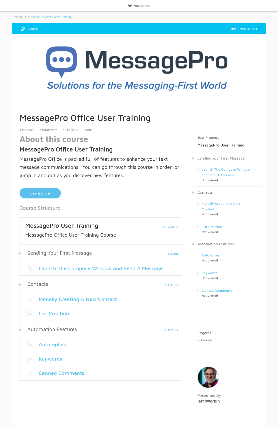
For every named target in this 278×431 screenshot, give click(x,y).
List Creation (54, 313)
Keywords (50, 359)
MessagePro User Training (61, 225)
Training (17, 16)
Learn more (40, 193)
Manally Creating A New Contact (78, 299)
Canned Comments (61, 373)
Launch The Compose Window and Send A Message (101, 268)
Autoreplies (52, 344)
